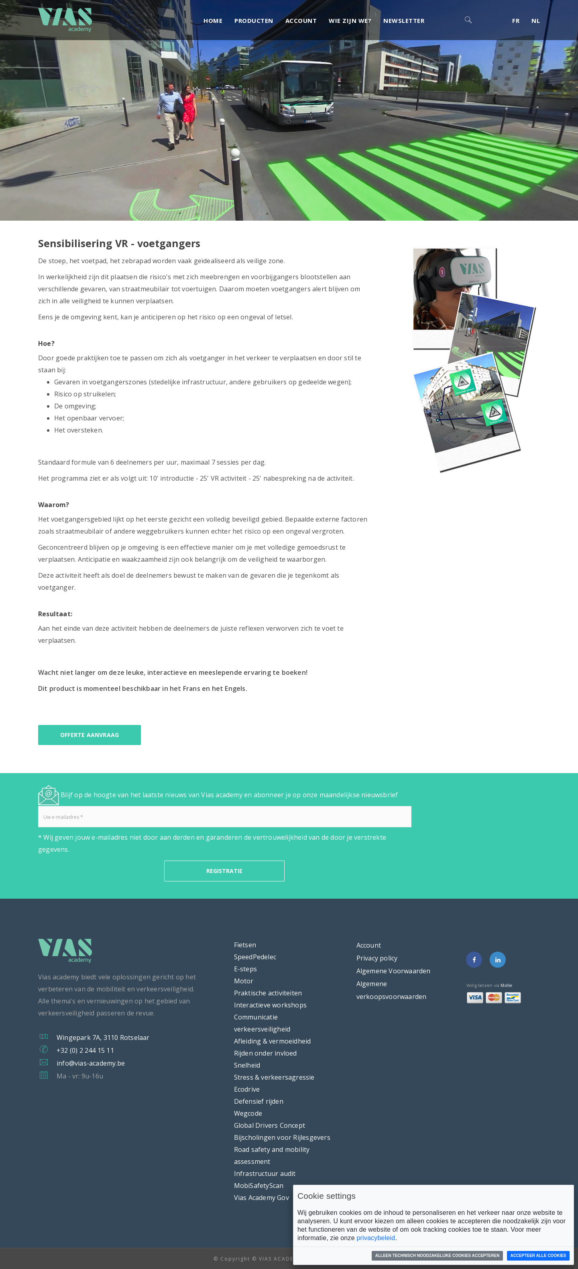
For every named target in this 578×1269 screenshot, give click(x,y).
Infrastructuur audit (265, 1173)
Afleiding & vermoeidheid (272, 1041)
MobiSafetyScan (259, 1185)
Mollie (506, 985)
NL (535, 20)
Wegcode (248, 1113)
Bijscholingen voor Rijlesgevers (282, 1137)
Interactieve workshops (270, 1005)
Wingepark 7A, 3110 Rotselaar (103, 1037)
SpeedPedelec (255, 956)
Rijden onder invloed (265, 1053)
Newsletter (403, 20)
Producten (253, 20)
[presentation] (99, 871)
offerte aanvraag (89, 735)
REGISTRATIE (224, 871)
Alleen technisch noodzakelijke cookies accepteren (437, 1255)
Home (213, 20)
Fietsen (245, 944)
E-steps (245, 968)
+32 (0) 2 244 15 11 (85, 1050)
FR (515, 20)
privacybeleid (375, 1237)
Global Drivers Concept (269, 1125)
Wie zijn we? (350, 20)
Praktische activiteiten (268, 993)
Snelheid (247, 1065)
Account (301, 20)
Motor (244, 981)
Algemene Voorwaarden (393, 970)
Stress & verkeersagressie (274, 1077)
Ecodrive (247, 1089)
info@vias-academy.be (91, 1063)
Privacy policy (377, 958)
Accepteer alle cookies (538, 1255)
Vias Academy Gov (261, 1197)
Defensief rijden (258, 1101)
